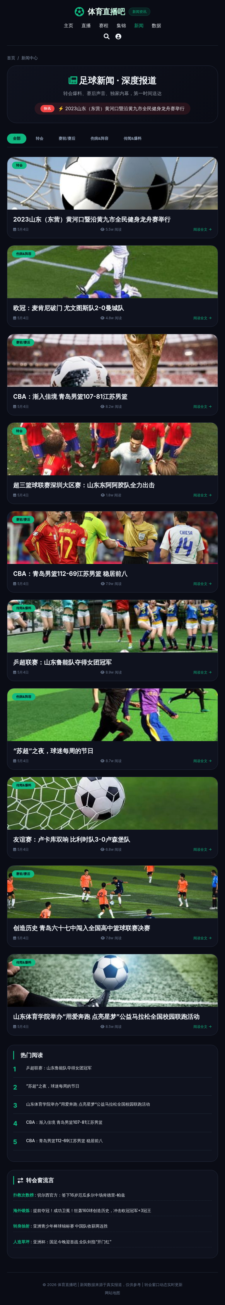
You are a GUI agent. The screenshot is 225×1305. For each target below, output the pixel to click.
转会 (39, 138)
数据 (156, 25)
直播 (86, 25)
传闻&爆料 (133, 138)
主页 (68, 25)
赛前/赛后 (67, 138)
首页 (11, 58)
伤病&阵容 (99, 138)
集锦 (121, 25)
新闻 (139, 25)
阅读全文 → (202, 229)
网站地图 (112, 1292)
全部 (17, 138)
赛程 (103, 25)
